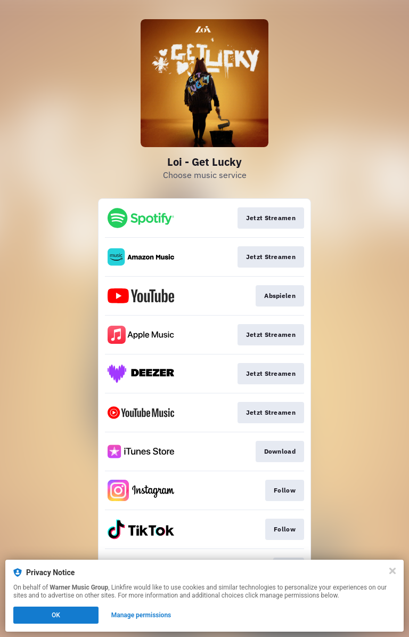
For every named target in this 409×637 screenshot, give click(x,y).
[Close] (392, 570)
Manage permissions (141, 615)
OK (56, 615)
